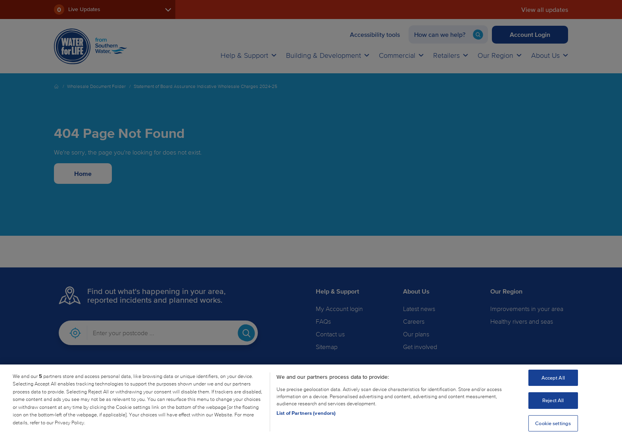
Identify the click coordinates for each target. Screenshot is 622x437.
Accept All (553, 384)
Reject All (553, 407)
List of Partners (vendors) (306, 419)
